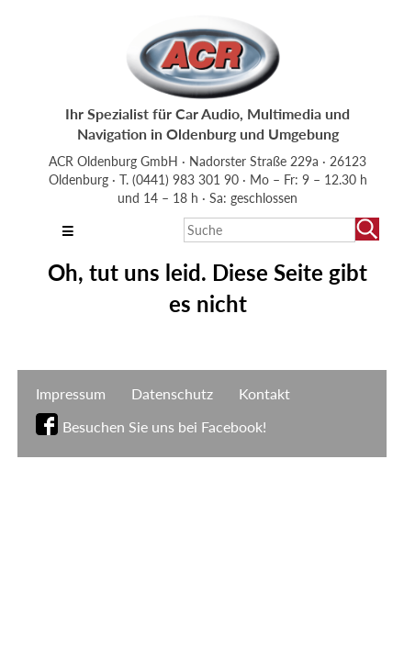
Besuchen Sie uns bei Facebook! (164, 426)
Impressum (71, 393)
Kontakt (264, 393)
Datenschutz (172, 393)
